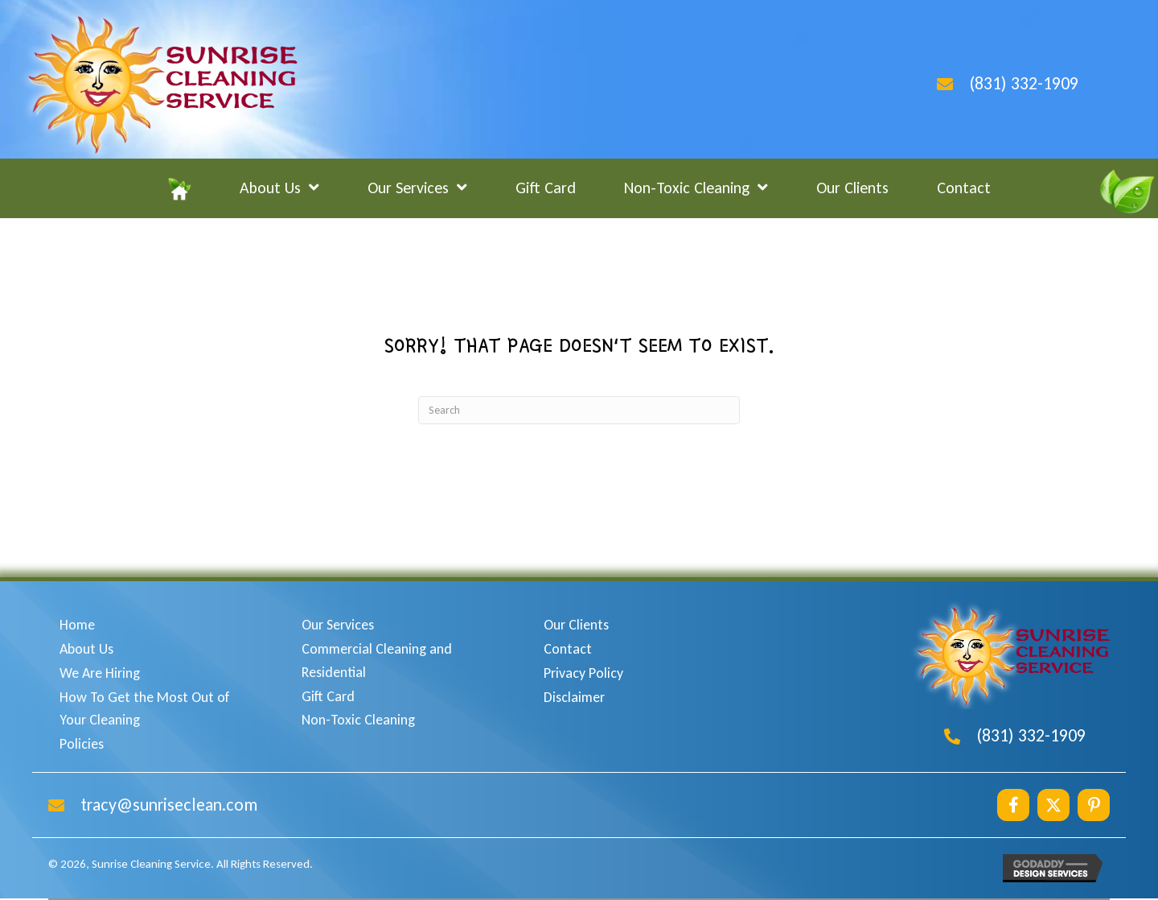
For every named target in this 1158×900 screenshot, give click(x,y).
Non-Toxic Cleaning (358, 720)
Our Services (338, 625)
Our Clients (576, 625)
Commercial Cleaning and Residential (377, 660)
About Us (86, 649)
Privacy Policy (583, 673)
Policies (82, 744)
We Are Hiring (100, 673)
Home (77, 625)
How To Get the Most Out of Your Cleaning (145, 708)
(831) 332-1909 (1023, 83)
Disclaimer (574, 697)
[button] (1013, 805)
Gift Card (328, 696)
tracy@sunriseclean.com (168, 804)
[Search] (579, 410)
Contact (568, 649)
